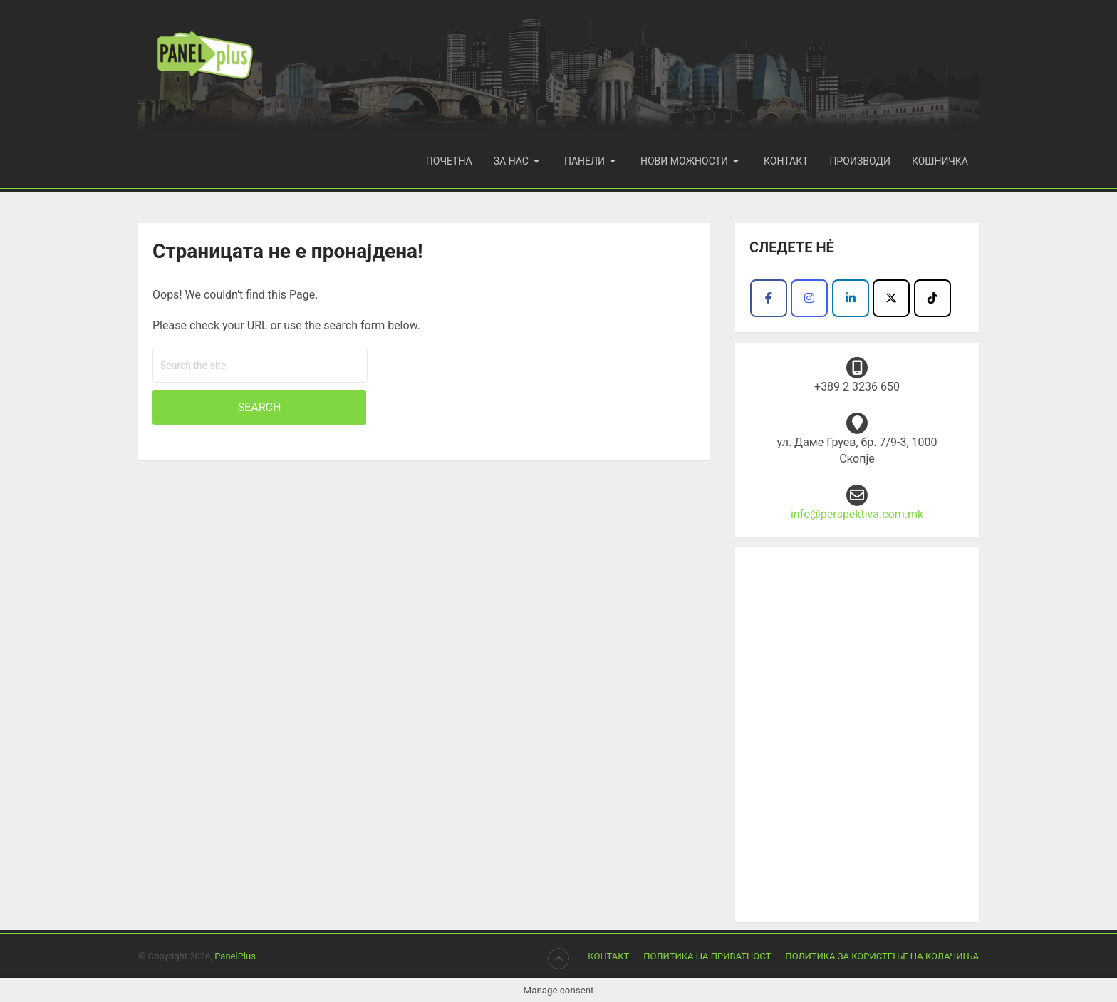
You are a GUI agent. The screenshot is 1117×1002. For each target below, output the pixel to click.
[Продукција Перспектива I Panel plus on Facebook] (768, 298)
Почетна (449, 161)
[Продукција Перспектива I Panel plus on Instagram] (809, 298)
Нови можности (684, 161)
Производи (860, 161)
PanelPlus (235, 956)
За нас (511, 161)
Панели (584, 161)
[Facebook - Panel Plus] (850, 298)
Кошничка (940, 161)
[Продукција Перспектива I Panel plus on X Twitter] (891, 298)
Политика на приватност (707, 956)
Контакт (786, 161)
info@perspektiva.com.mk (857, 514)
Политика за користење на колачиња (882, 956)
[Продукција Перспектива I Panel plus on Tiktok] (932, 298)
